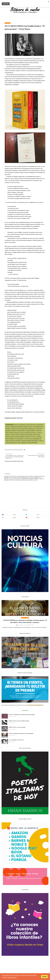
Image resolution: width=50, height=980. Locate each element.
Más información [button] (12, 977)
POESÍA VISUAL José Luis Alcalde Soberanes (19, 720)
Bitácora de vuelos (22, 625)
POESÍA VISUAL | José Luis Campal (17, 727)
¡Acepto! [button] (44, 976)
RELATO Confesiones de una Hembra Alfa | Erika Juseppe (22, 714)
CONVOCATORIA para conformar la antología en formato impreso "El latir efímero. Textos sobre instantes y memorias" (25, 621)
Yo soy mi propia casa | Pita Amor (16, 739)
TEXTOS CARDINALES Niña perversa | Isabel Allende (21, 733)
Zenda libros (20, 418)
